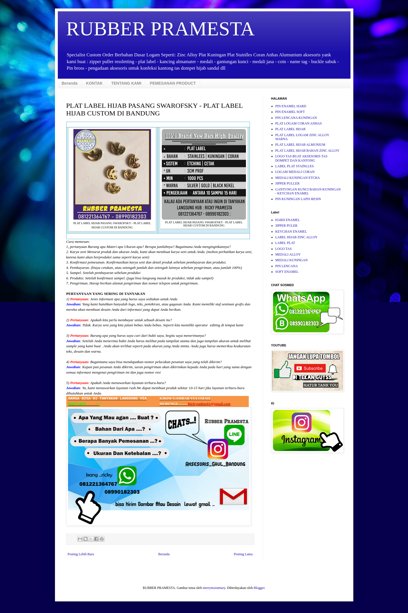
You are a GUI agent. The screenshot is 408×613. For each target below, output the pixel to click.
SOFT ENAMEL (287, 272)
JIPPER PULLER (287, 183)
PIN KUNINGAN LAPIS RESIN (298, 199)
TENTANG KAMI (126, 83)
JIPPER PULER (286, 226)
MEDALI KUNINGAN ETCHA (297, 178)
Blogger (259, 588)
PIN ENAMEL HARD (290, 106)
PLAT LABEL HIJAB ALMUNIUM (300, 145)
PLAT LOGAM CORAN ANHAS (298, 123)
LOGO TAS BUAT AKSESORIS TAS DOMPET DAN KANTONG (301, 158)
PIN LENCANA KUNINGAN (296, 118)
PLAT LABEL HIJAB (290, 129)
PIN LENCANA (286, 266)
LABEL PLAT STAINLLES (294, 166)
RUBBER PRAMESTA (160, 29)
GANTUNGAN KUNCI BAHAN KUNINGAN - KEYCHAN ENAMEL (308, 191)
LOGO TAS (283, 249)
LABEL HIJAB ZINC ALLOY (296, 237)
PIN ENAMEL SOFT (290, 112)
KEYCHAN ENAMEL (291, 231)
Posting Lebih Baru (81, 554)
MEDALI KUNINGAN (291, 260)
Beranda (70, 83)
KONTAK (94, 83)
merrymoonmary (214, 588)
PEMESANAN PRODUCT (173, 83)
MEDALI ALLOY (288, 254)
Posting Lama (243, 554)
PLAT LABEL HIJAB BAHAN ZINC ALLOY (307, 151)
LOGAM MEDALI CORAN (295, 172)
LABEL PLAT (285, 243)
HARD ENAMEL (287, 220)
